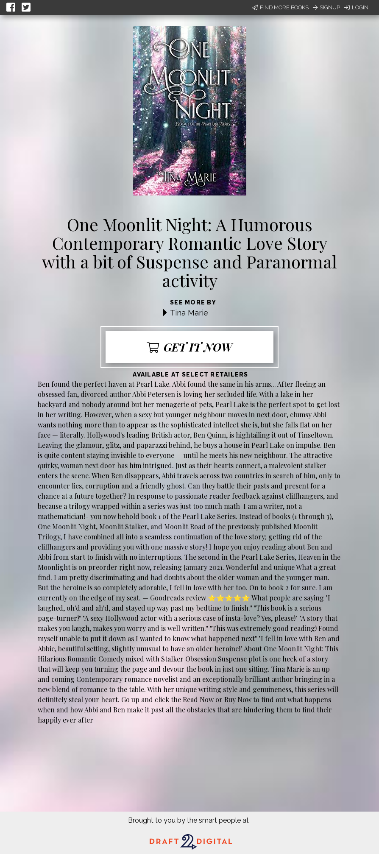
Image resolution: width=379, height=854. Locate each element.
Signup (326, 7)
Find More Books (280, 7)
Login (356, 7)
